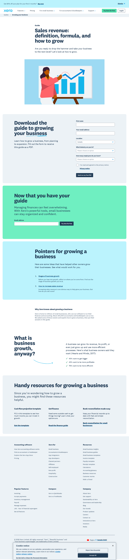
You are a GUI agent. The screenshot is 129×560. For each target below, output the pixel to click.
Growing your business (20, 16)
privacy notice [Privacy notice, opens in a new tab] (26, 554)
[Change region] (101, 540)
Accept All (92, 555)
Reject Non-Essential (93, 550)
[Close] (113, 545)
